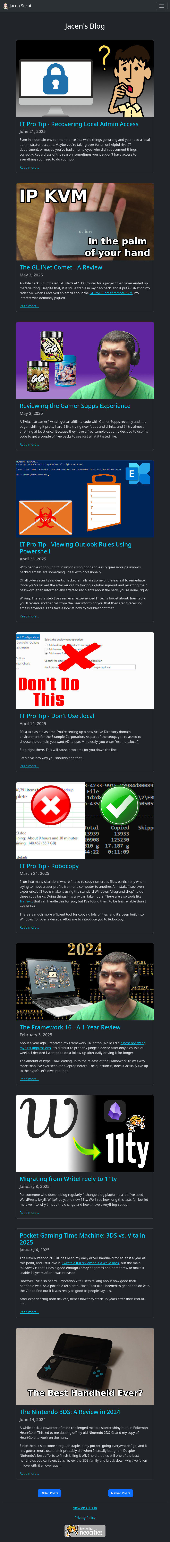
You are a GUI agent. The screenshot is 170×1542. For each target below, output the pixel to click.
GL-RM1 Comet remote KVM (111, 293)
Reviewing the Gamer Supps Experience (75, 406)
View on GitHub (85, 1508)
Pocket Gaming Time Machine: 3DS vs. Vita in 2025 (82, 1238)
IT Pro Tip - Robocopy (49, 866)
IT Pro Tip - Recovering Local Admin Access (79, 124)
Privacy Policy (85, 1517)
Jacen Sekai (16, 6)
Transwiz (26, 901)
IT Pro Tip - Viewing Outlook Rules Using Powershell (76, 547)
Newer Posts (120, 1493)
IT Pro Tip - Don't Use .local (57, 716)
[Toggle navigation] (162, 6)
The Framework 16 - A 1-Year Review (70, 1027)
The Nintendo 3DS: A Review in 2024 (70, 1412)
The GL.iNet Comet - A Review (61, 267)
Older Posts (49, 1493)
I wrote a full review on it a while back (90, 1263)
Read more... (29, 167)
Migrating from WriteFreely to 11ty (68, 1179)
